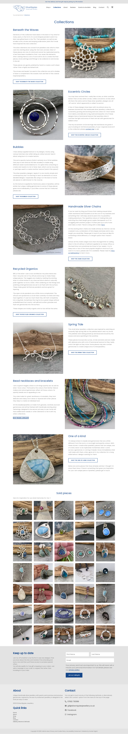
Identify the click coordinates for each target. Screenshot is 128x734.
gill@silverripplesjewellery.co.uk (81, 706)
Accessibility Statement (74, 731)
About (65, 7)
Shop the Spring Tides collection (82, 352)
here (103, 225)
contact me (90, 129)
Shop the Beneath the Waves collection (29, 82)
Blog (94, 7)
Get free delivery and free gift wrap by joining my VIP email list (64, 2)
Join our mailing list (74, 675)
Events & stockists (84, 7)
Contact (101, 7)
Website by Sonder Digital (89, 731)
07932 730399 (73, 701)
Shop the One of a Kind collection (83, 460)
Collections (57, 7)
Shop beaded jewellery (21, 418)
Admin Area (45, 731)
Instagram (71, 714)
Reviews (73, 7)
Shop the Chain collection (80, 259)
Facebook (70, 710)
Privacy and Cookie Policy (58, 731)
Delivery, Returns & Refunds (21, 722)
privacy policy (74, 670)
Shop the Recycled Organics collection (30, 314)
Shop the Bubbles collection (25, 196)
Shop (48, 7)
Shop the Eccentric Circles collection (84, 135)
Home (15, 712)
